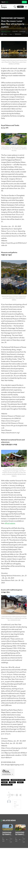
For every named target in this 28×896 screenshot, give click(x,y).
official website (10, 523)
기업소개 (4, 2)
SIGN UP (24, 2)
